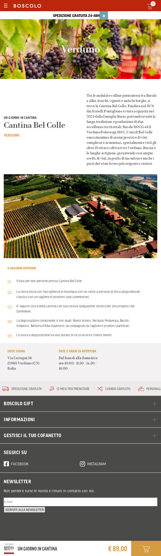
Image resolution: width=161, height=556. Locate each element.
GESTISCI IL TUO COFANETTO (80, 435)
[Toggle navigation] (5, 5)
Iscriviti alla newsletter (26, 515)
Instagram (93, 463)
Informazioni (80, 419)
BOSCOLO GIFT (80, 403)
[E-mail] (80, 503)
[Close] (104, 15)
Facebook (16, 463)
